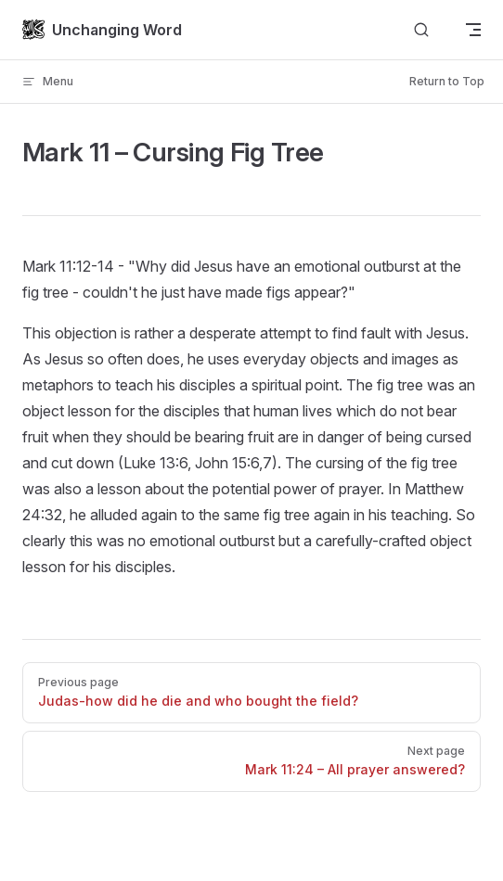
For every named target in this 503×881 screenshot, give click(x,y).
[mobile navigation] (473, 29)
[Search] (421, 30)
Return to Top (446, 81)
